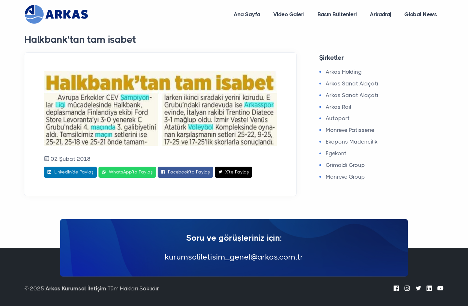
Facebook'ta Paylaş (185, 172)
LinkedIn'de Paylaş (70, 172)
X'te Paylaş (233, 172)
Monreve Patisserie (350, 130)
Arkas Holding (344, 72)
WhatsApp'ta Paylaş (127, 172)
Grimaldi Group (345, 165)
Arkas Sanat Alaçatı (352, 83)
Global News (420, 14)
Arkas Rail (338, 107)
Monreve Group (345, 176)
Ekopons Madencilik (352, 141)
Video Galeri (289, 14)
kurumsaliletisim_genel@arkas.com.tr (234, 256)
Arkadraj (380, 14)
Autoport (338, 118)
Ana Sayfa (247, 14)
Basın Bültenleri (337, 14)
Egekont (336, 153)
